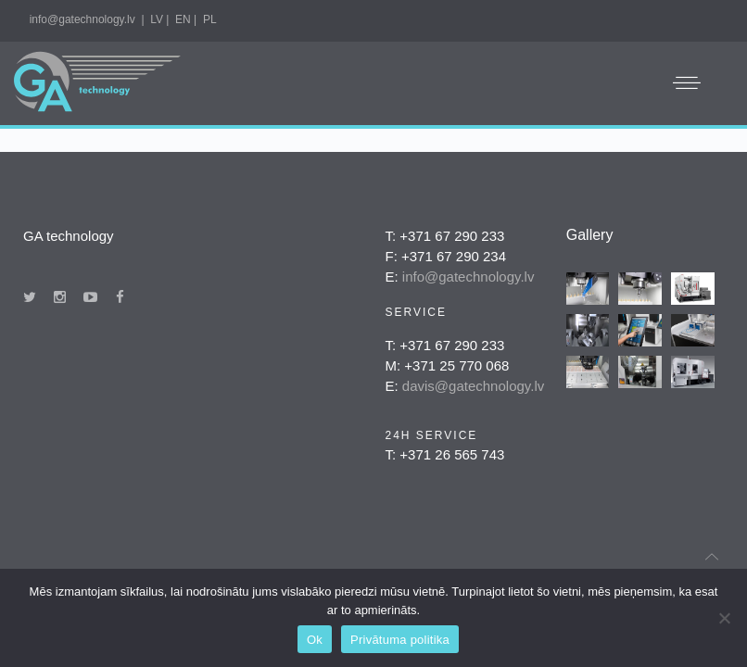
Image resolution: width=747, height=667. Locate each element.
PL (210, 19)
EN (183, 19)
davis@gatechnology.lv (473, 386)
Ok (315, 640)
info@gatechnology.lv (82, 19)
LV (156, 19)
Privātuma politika (399, 640)
